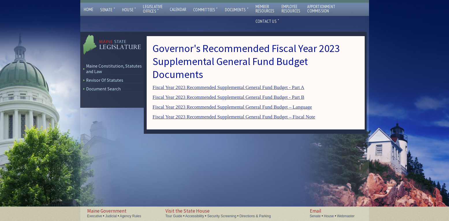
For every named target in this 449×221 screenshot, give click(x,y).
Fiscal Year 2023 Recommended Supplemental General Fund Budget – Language (232, 107)
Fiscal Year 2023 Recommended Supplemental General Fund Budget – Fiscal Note (233, 117)
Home (89, 9)
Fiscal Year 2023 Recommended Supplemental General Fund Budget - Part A (228, 87)
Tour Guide (173, 216)
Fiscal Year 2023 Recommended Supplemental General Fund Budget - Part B (228, 97)
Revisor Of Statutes (104, 80)
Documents (237, 9)
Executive (94, 216)
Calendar (178, 9)
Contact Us (267, 21)
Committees (205, 9)
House (129, 9)
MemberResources (265, 8)
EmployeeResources (291, 8)
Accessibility (194, 216)
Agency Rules (130, 216)
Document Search (103, 89)
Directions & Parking (255, 216)
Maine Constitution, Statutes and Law (114, 68)
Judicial (111, 216)
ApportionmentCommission (321, 8)
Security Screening (221, 216)
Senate (107, 9)
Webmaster (346, 216)
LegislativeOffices (153, 9)
